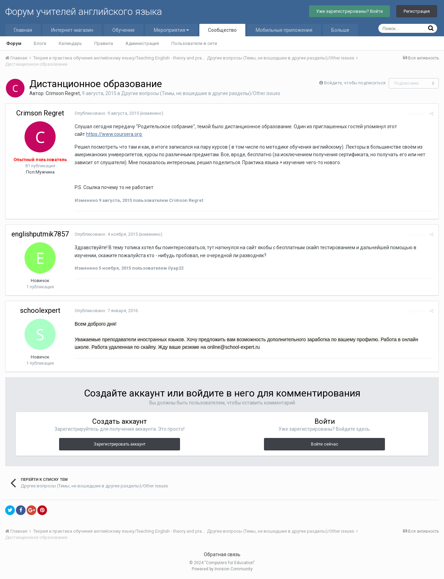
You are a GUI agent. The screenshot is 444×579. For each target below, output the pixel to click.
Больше (340, 30)
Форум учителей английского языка (83, 11)
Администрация (142, 43)
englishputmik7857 (40, 234)
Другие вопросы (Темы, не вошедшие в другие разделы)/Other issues (200, 93)
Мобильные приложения (284, 30)
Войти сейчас (324, 444)
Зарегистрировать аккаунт (119, 444)
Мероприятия (171, 30)
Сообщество (222, 30)
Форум (13, 43)
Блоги (40, 43)
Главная (23, 30)
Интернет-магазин (72, 30)
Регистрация (417, 11)
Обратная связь (222, 554)
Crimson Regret (63, 93)
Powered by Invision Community (222, 569)
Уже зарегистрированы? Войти (349, 11)
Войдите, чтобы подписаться (355, 82)
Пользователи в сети (194, 43)
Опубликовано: (107, 113)
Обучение (123, 30)
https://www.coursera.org (114, 134)
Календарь (70, 43)
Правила (103, 43)
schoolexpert (40, 310)
